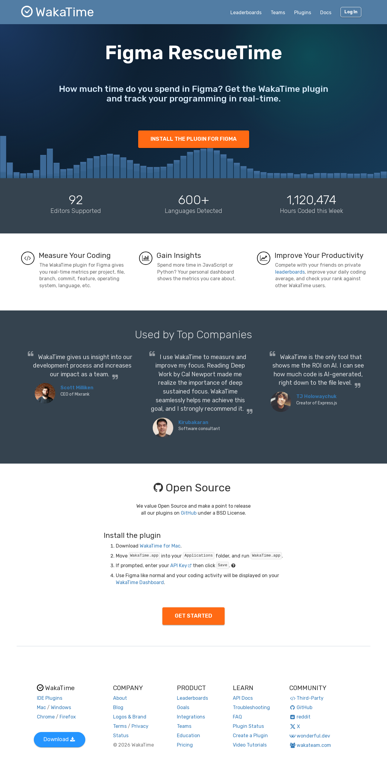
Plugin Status (248, 726)
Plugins (302, 12)
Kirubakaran (193, 422)
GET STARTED (193, 615)
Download (59, 739)
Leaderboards (246, 12)
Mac (41, 707)
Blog (118, 707)
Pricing (185, 745)
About (120, 698)
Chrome (46, 717)
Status (120, 735)
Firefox (68, 717)
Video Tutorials (250, 745)
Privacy (140, 726)
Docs (325, 12)
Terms (120, 726)
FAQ (237, 717)
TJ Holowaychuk (316, 396)
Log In (350, 11)
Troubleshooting (251, 707)
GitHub (189, 513)
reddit (300, 717)
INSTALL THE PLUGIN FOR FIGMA (194, 139)
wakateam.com (310, 745)
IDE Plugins (49, 698)
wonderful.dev (309, 736)
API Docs (243, 698)
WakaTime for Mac (160, 546)
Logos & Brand (129, 717)
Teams (278, 12)
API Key (181, 565)
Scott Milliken (76, 387)
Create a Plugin (250, 735)
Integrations (191, 717)
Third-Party (306, 698)
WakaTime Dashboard (140, 582)
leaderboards (290, 272)
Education (188, 735)
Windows (61, 707)
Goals (183, 707)
